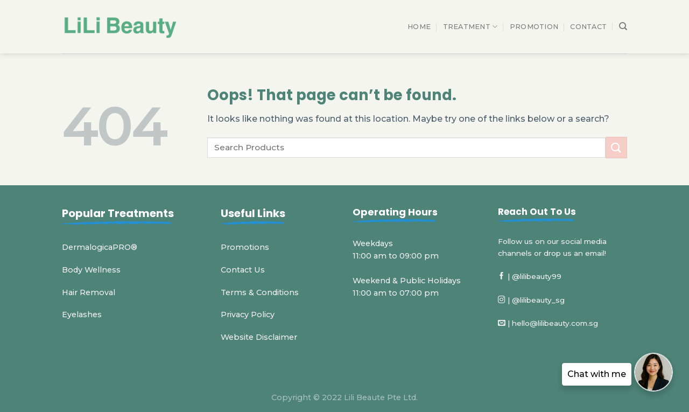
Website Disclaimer (259, 337)
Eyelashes (82, 314)
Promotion (534, 27)
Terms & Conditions (260, 292)
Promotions (245, 247)
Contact (588, 27)
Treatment (470, 27)
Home (419, 27)
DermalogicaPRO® (99, 247)
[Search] (623, 26)
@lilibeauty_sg (538, 300)
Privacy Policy (248, 314)
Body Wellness (91, 270)
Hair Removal (88, 292)
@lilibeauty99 (536, 276)
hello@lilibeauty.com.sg (555, 323)
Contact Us (243, 270)
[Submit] (616, 147)
